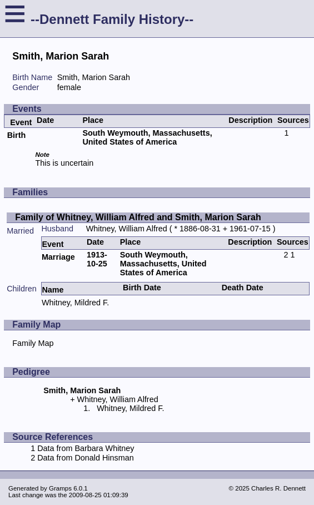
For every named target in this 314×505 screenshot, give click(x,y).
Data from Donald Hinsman (85, 457)
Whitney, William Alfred (126, 228)
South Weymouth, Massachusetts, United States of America (147, 137)
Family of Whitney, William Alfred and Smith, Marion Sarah (138, 217)
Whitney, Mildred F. (75, 302)
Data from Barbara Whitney (85, 448)
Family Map (32, 343)
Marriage (58, 257)
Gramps (60, 488)
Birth (16, 135)
